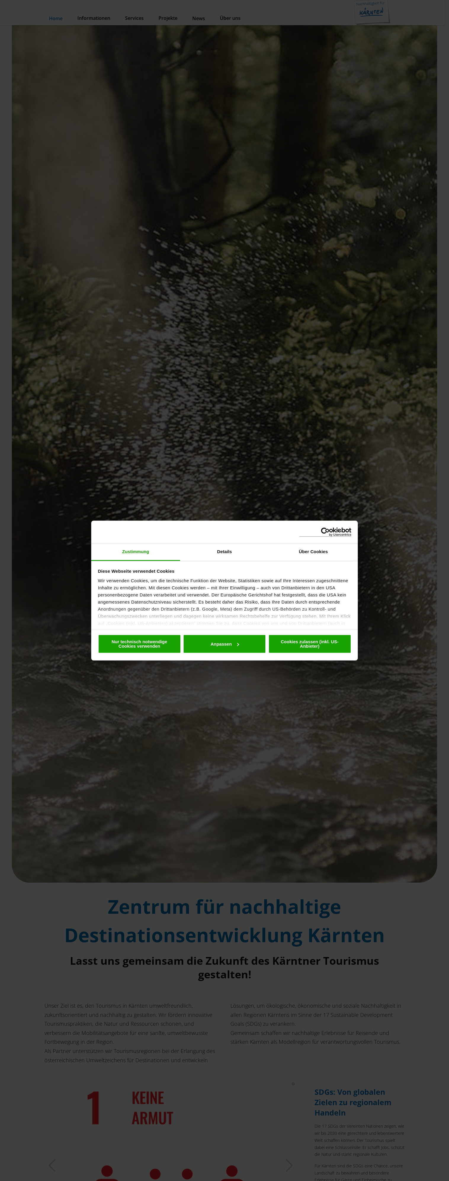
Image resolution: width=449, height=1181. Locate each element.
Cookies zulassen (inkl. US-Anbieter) (310, 644)
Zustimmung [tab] (135, 551)
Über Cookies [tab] (313, 551)
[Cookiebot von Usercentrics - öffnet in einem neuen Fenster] (325, 532)
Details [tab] (224, 551)
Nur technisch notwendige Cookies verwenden (139, 644)
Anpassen (225, 643)
